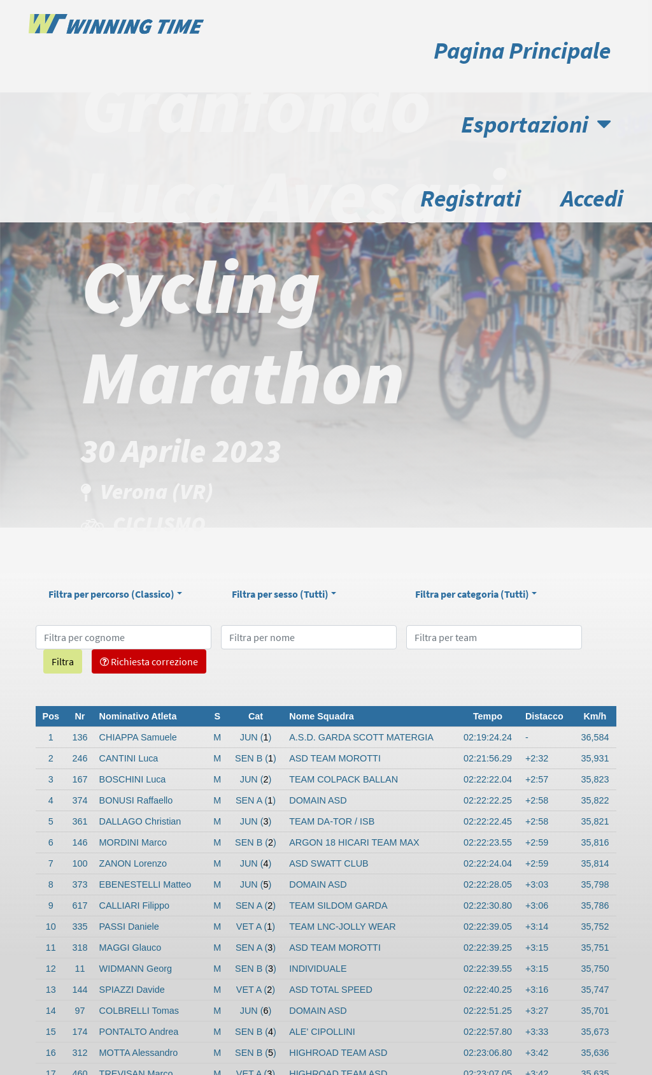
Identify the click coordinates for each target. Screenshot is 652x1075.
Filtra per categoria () (472, 594)
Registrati (470, 198)
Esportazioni (536, 124)
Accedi (592, 198)
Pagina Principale (522, 50)
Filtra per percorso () (111, 594)
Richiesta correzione (149, 661)
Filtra (63, 661)
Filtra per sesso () (280, 594)
